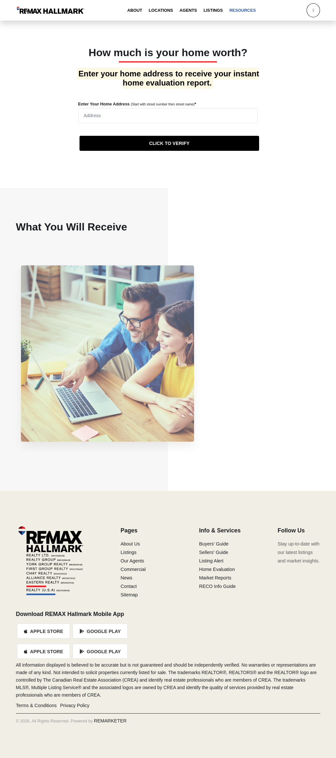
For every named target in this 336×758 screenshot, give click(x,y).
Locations (161, 10)
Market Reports (215, 577)
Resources (242, 10)
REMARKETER (110, 720)
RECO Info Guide (217, 586)
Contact (128, 586)
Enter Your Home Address (137, 104)
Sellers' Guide (213, 552)
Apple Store (43, 631)
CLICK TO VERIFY (169, 143)
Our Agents (132, 560)
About (134, 10)
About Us (130, 543)
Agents (188, 10)
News (126, 577)
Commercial (133, 569)
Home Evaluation (217, 569)
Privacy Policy (75, 705)
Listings (213, 10)
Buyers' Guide (213, 543)
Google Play (100, 631)
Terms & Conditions (36, 705)
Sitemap (129, 594)
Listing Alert (211, 560)
